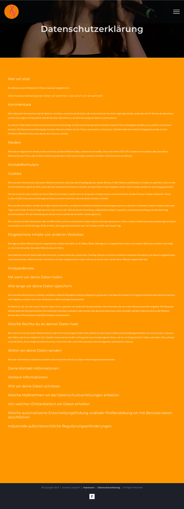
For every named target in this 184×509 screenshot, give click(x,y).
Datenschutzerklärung (109, 487)
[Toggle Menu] (176, 12)
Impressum (88, 487)
